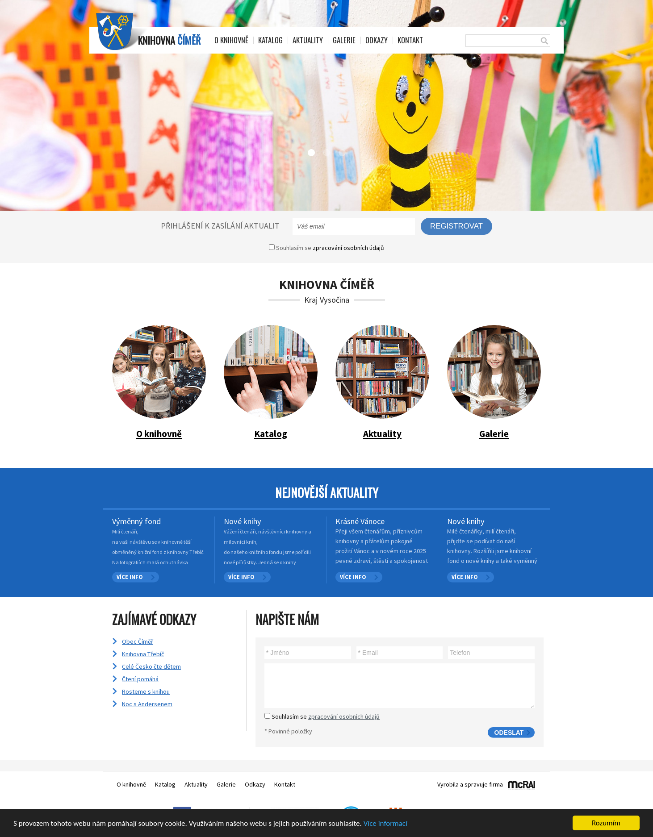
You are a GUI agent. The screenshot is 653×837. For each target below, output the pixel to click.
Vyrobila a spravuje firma (470, 784)
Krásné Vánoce (360, 521)
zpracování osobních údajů (348, 248)
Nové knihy (242, 521)
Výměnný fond (136, 521)
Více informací (385, 824)
